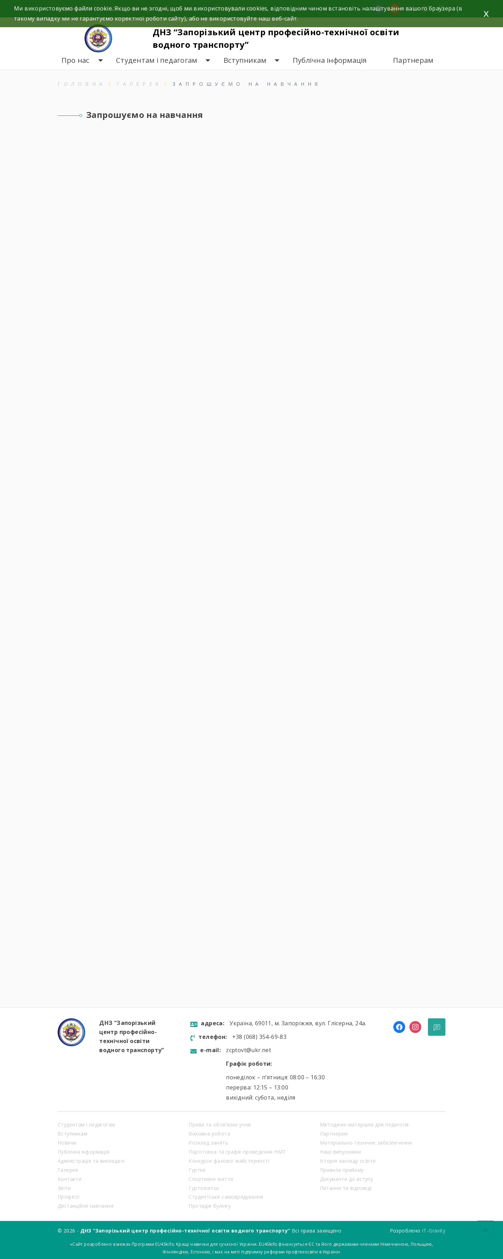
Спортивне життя (211, 1179)
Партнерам (413, 60)
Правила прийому (342, 1170)
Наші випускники (340, 1151)
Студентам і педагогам (156, 60)
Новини (67, 1142)
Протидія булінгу (210, 1205)
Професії (69, 1196)
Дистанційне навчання (86, 1205)
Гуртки (197, 1170)
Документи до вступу (346, 1179)
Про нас (75, 60)
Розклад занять (208, 1142)
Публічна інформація (330, 60)
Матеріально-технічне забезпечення (366, 1142)
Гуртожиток (204, 1188)
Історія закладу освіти (348, 1160)
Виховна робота (209, 1133)
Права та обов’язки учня (219, 1124)
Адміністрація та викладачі (91, 1160)
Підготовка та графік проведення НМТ (237, 1151)
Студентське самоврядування (226, 1196)
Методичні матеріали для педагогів (364, 1124)
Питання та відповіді (346, 1188)
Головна (82, 84)
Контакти (69, 1179)
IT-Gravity (433, 1230)
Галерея (139, 84)
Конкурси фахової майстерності (229, 1160)
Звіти (64, 1188)
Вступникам (245, 60)
